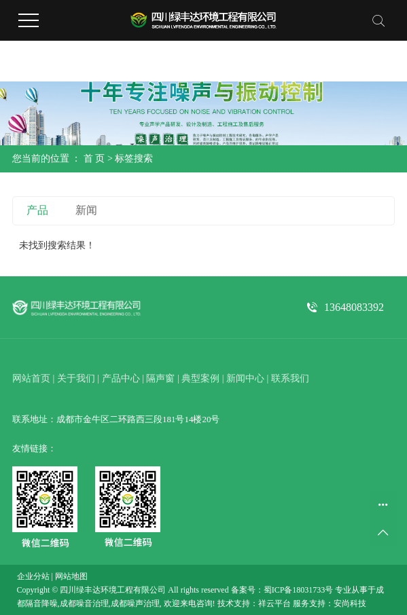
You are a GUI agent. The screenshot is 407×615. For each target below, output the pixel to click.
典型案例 (200, 378)
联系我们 (290, 378)
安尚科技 (350, 603)
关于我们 (76, 378)
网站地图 (71, 576)
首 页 (94, 158)
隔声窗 (160, 378)
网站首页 (31, 378)
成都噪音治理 (84, 603)
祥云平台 (274, 603)
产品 (37, 210)
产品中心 (121, 378)
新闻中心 (245, 378)
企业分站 (33, 576)
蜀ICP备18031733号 (299, 590)
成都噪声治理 (135, 603)
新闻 (86, 210)
